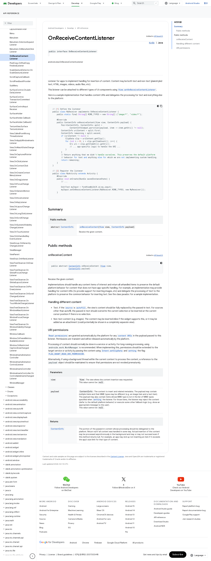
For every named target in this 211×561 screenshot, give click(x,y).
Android (42, 506)
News (41, 523)
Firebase (98, 543)
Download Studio (161, 521)
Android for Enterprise (48, 510)
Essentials (33, 3)
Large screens (103, 506)
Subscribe (177, 554)
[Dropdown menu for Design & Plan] (64, 3)
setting (132, 350)
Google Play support (191, 514)
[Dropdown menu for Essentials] (41, 3)
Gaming (71, 506)
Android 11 (129, 523)
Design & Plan (54, 3)
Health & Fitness (74, 514)
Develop (70, 28)
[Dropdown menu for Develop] (83, 3)
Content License (117, 456)
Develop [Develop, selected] (75, 3)
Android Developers (56, 28)
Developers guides (162, 513)
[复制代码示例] (161, 106)
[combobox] (145, 3)
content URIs (125, 335)
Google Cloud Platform (117, 543)
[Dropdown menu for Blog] (122, 3)
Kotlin (151, 43)
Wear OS (100, 510)
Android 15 (130, 506)
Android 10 (130, 527)
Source (42, 519)
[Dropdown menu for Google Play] (104, 3)
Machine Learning (75, 510)
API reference (11, 13)
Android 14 (130, 510)
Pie (126, 532)
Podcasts (43, 532)
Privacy (71, 523)
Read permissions (58, 335)
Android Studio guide (163, 509)
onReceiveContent (89, 227)
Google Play (95, 3)
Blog (117, 3)
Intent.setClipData (112, 350)
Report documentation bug (194, 510)
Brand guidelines (65, 554)
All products (138, 543)
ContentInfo (67, 227)
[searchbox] (18, 23)
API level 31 (158, 36)
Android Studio (192, 3)
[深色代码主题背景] (158, 106)
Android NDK (159, 526)
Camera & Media (75, 519)
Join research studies (191, 519)
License (51, 554)
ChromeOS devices (105, 514)
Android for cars (104, 519)
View (101, 227)
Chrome (85, 543)
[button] (17, 387)
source (69, 307)
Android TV (101, 523)
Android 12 (130, 519)
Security (42, 514)
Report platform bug (191, 506)
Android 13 (129, 514)
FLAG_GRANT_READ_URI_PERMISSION (66, 354)
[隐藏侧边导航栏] (32, 556)
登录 (206, 3)
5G (69, 527)
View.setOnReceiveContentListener (137, 89)
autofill (81, 307)
